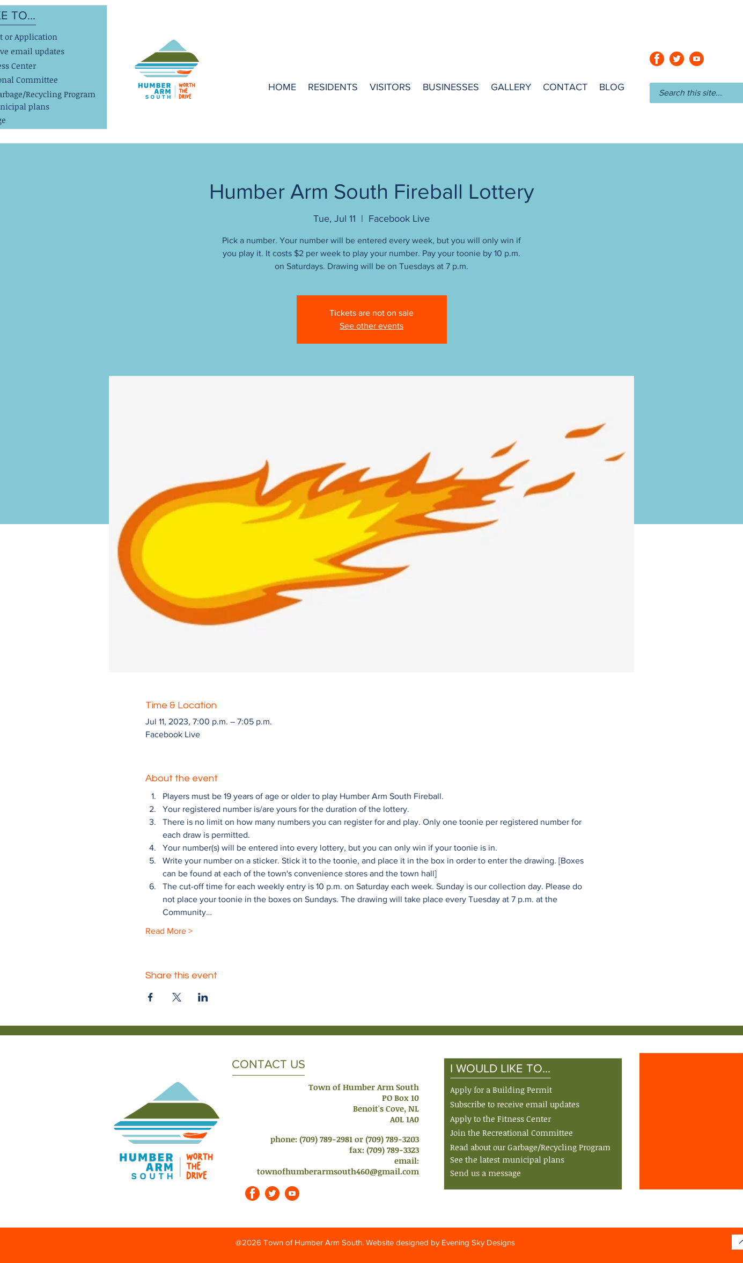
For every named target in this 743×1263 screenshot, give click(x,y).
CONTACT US (268, 1064)
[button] (514, 1105)
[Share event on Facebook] (150, 997)
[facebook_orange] (657, 59)
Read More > (169, 930)
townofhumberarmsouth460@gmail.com (338, 1171)
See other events (371, 325)
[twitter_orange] (677, 59)
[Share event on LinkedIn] (203, 997)
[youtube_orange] (696, 59)
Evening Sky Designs (478, 1242)
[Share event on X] (177, 997)
